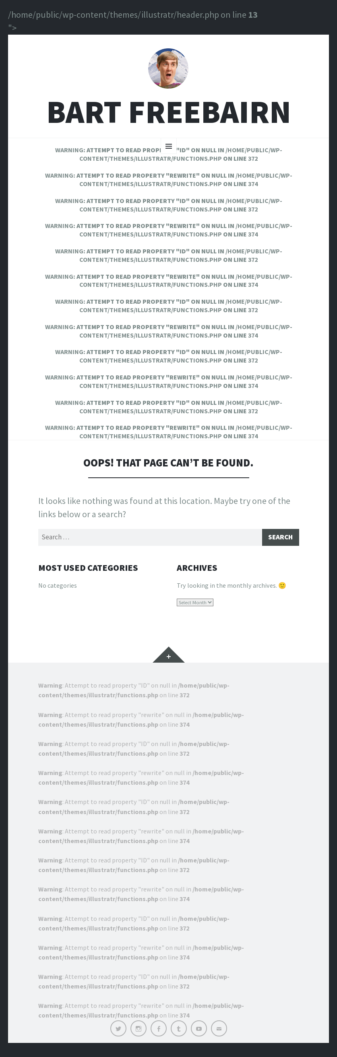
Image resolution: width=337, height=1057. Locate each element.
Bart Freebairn (168, 116)
